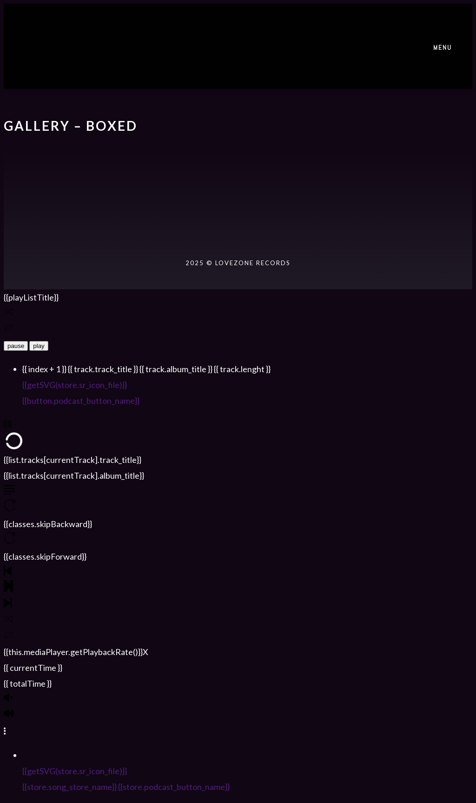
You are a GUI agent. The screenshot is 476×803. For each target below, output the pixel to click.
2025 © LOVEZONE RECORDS (238, 263)
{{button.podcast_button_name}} (80, 400)
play (38, 345)
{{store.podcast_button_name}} (174, 787)
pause (15, 345)
